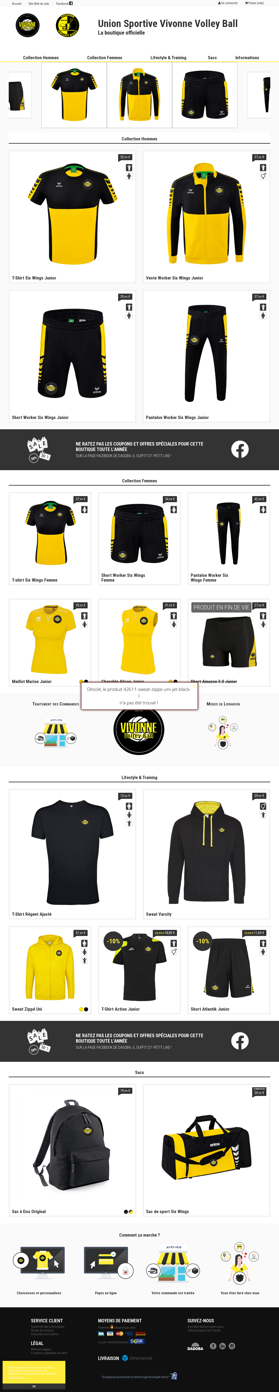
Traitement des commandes (48, 1326)
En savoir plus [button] (16, 1377)
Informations (247, 57)
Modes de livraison (42, 1330)
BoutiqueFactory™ (162, 1377)
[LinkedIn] (223, 1348)
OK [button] (34, 1386)
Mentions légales (41, 1349)
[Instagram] (233, 1348)
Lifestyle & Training (168, 57)
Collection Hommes (41, 57)
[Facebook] (214, 1348)
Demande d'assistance (44, 1334)
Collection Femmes (104, 57)
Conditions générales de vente (49, 1353)
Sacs (212, 57)
